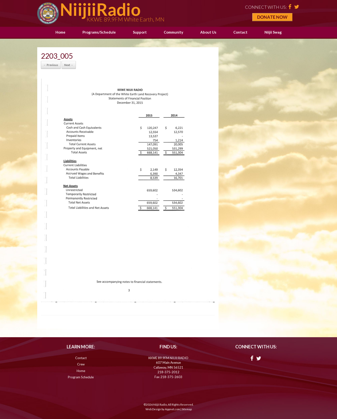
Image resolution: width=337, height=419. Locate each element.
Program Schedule (81, 377)
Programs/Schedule (99, 32)
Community (173, 32)
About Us (208, 32)
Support (140, 32)
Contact (240, 32)
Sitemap (187, 409)
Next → (68, 64)
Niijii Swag (273, 32)
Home (60, 32)
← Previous (51, 64)
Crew (81, 364)
